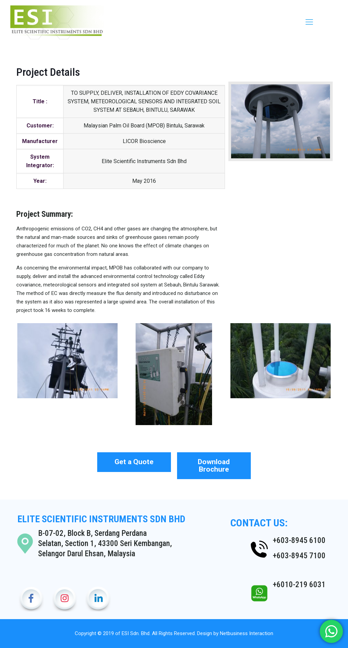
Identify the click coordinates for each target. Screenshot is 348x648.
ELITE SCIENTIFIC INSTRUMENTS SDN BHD (101, 519)
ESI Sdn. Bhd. (136, 633)
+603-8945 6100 (299, 540)
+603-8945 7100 (299, 555)
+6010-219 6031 (299, 584)
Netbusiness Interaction (246, 633)
